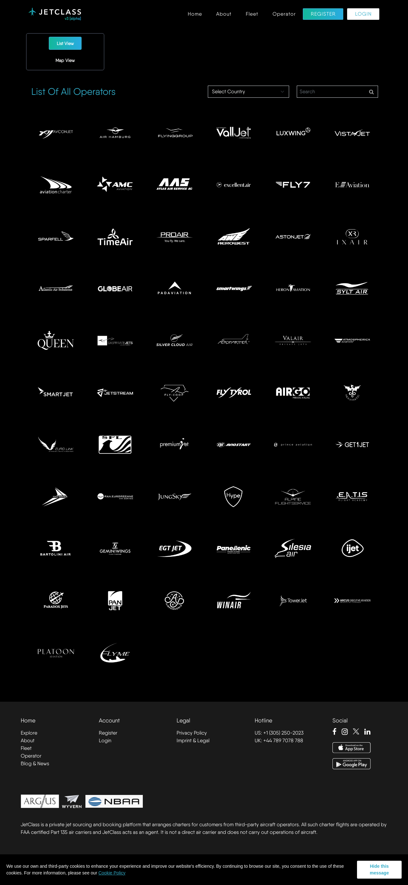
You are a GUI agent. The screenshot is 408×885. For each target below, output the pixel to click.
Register (323, 14)
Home (195, 14)
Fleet (252, 14)
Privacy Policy (192, 733)
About (223, 14)
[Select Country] (248, 92)
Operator (284, 14)
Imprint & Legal (193, 740)
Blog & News (35, 763)
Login (363, 14)
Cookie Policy (112, 872)
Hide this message (379, 869)
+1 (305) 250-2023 (283, 733)
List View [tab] (65, 43)
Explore (29, 733)
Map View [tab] (65, 60)
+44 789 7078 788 (283, 740)
